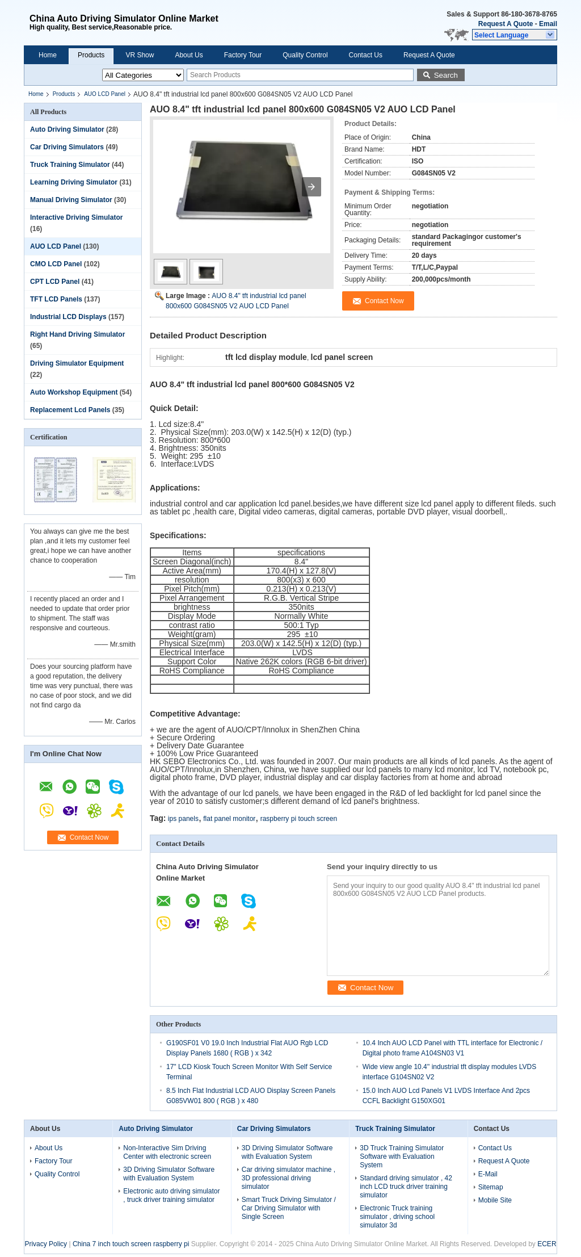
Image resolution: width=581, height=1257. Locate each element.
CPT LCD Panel (54, 282)
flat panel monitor (229, 819)
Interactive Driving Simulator (76, 217)
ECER (546, 1244)
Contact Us (365, 55)
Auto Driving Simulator (67, 129)
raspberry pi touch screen (298, 819)
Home (48, 55)
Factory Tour (243, 55)
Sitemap (490, 1187)
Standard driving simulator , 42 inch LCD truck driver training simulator (406, 1186)
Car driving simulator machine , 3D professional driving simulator (288, 1178)
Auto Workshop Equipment (73, 392)
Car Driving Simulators (67, 147)
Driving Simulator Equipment (77, 363)
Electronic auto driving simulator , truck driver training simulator (171, 1195)
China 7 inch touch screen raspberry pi (131, 1244)
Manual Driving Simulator (71, 200)
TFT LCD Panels (56, 299)
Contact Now (89, 837)
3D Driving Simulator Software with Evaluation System (168, 1174)
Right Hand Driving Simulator (77, 334)
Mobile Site (495, 1200)
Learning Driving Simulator (73, 182)
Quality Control (305, 55)
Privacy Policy (45, 1244)
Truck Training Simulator (70, 165)
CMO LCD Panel (56, 264)
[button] (514, 34)
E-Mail (488, 1174)
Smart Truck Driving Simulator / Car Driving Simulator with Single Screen (289, 1208)
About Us (189, 55)
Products (91, 55)
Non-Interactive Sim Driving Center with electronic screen (167, 1152)
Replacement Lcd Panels (70, 410)
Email (548, 24)
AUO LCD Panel (104, 94)
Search (446, 75)
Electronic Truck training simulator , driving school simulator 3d (397, 1216)
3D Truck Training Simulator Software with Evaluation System (402, 1156)
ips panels (183, 819)
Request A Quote (505, 24)
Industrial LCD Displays (68, 317)
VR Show (139, 55)
